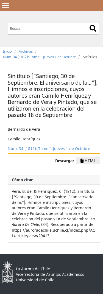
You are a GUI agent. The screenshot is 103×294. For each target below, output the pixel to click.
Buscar (93, 28)
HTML (88, 160)
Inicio (7, 51)
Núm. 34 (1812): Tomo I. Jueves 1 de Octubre (39, 56)
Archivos (26, 51)
